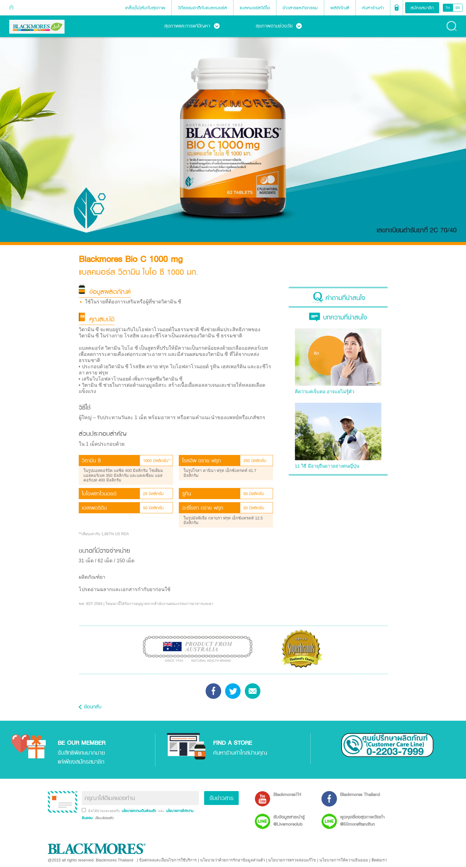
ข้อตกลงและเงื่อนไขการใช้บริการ (168, 860)
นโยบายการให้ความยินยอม (343, 860)
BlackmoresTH (287, 794)
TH (448, 8)
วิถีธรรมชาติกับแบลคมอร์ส (202, 7)
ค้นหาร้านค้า (373, 7)
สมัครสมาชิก (422, 7)
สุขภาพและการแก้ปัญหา (192, 25)
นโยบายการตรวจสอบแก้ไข (292, 860)
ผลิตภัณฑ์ (339, 7)
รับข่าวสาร (221, 798)
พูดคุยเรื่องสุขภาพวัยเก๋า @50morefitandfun (362, 820)
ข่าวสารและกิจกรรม (300, 7)
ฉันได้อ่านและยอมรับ (104, 811)
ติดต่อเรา (379, 860)
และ (161, 811)
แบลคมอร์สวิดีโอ (255, 7)
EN (458, 8)
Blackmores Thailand (360, 794)
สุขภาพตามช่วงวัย (279, 25)
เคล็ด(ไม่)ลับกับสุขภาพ (145, 7)
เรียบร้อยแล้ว (104, 818)
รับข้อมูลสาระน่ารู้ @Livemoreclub (288, 820)
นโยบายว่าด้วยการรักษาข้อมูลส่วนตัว (232, 860)
